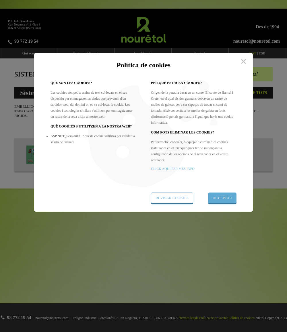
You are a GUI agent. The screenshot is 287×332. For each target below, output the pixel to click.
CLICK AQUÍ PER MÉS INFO (173, 169)
